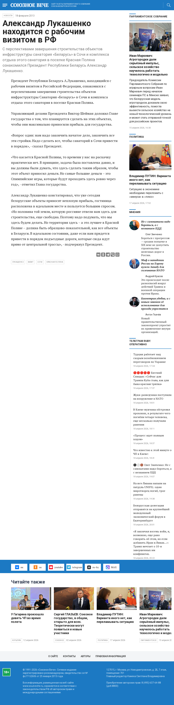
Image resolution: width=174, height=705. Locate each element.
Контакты (69, 656)
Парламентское (149, 640)
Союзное (59, 640)
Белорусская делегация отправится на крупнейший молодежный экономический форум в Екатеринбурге (151, 513)
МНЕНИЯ (134, 212)
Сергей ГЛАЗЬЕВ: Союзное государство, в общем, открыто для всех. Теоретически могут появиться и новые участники (73, 623)
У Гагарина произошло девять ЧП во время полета (27, 618)
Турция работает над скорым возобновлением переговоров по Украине (149, 358)
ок (38, 567)
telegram (74, 567)
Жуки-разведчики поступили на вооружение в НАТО (152, 396)
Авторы (85, 656)
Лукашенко (18, 262)
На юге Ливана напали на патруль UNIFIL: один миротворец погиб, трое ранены (149, 488)
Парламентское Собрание (148, 16)
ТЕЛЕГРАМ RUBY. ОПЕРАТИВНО (140, 342)
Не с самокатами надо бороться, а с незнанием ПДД (155, 225)
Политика (136, 136)
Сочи (39, 262)
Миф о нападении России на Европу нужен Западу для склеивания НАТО (152, 265)
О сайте (53, 656)
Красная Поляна (55, 262)
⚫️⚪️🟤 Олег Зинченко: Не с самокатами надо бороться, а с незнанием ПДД (152, 468)
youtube (56, 567)
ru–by (93, 567)
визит (30, 262)
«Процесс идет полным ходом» (148, 437)
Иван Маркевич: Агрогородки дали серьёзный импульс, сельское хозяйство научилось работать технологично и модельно (148, 65)
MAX (111, 567)
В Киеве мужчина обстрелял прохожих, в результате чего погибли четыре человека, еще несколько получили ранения (151, 417)
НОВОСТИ (8, 16)
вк (19, 567)
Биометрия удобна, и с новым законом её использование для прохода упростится (155, 303)
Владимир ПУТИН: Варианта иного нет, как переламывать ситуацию (150, 179)
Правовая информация (110, 656)
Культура (16, 640)
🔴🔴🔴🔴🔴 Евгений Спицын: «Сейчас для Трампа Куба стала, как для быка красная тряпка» (151, 378)
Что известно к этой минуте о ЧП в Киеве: (152, 452)
